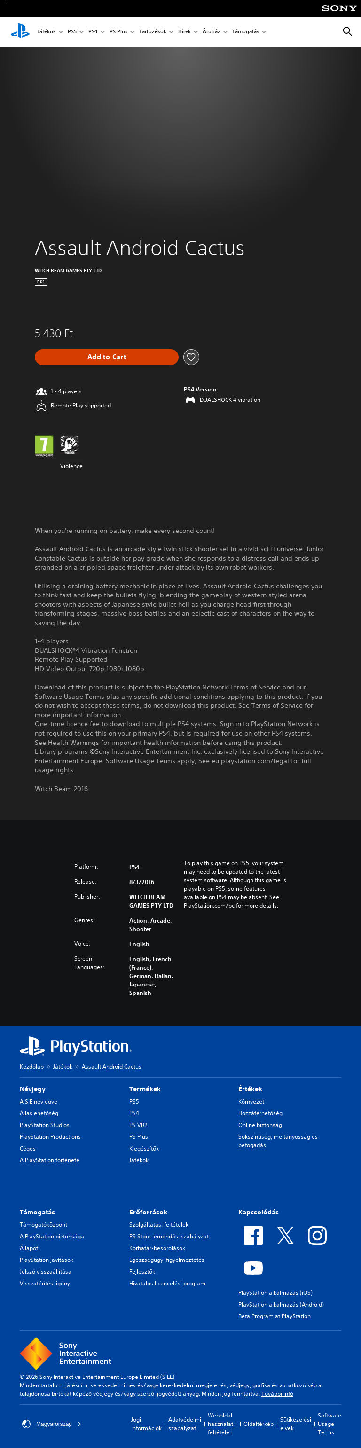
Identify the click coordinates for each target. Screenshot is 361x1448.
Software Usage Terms (329, 1423)
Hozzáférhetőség (260, 1113)
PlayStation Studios (45, 1125)
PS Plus (118, 32)
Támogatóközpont (43, 1225)
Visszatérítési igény (45, 1283)
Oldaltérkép (258, 1424)
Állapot (29, 1248)
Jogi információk (146, 1424)
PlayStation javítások (46, 1260)
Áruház (211, 32)
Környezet (251, 1101)
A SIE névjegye (38, 1101)
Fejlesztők (142, 1272)
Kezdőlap (32, 1067)
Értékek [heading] (250, 1089)
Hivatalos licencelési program (167, 1283)
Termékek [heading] (145, 1089)
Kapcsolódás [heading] (258, 1212)
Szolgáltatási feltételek (158, 1225)
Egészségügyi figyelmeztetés (166, 1260)
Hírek (184, 32)
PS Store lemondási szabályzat (169, 1236)
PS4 (93, 32)
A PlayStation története (49, 1160)
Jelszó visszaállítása (45, 1272)
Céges (28, 1148)
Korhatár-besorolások (157, 1248)
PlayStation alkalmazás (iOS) (275, 1293)
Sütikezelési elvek (295, 1424)
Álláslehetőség (39, 1113)
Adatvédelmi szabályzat (184, 1424)
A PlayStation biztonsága (52, 1236)
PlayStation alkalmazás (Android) (281, 1304)
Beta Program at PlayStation (274, 1316)
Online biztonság (260, 1125)
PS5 (72, 32)
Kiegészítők (144, 1148)
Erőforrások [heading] (148, 1212)
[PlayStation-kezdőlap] (20, 32)
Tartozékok (152, 32)
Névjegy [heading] (33, 1089)
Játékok (47, 32)
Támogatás (245, 32)
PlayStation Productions (50, 1137)
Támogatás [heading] (37, 1212)
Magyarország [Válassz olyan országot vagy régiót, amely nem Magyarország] (52, 1424)
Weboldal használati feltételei (221, 1423)
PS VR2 (138, 1125)
